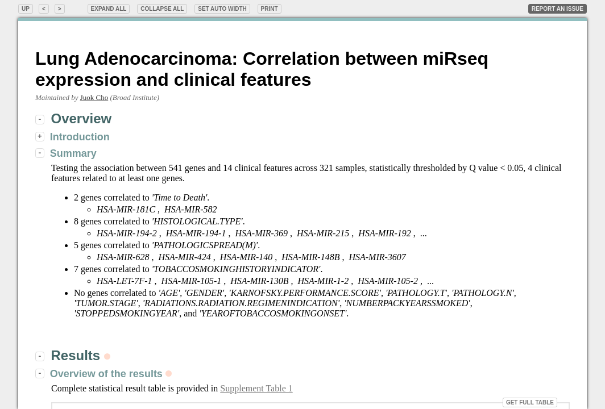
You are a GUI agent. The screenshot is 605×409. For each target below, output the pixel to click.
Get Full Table (530, 402)
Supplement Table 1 (256, 388)
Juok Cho (94, 97)
